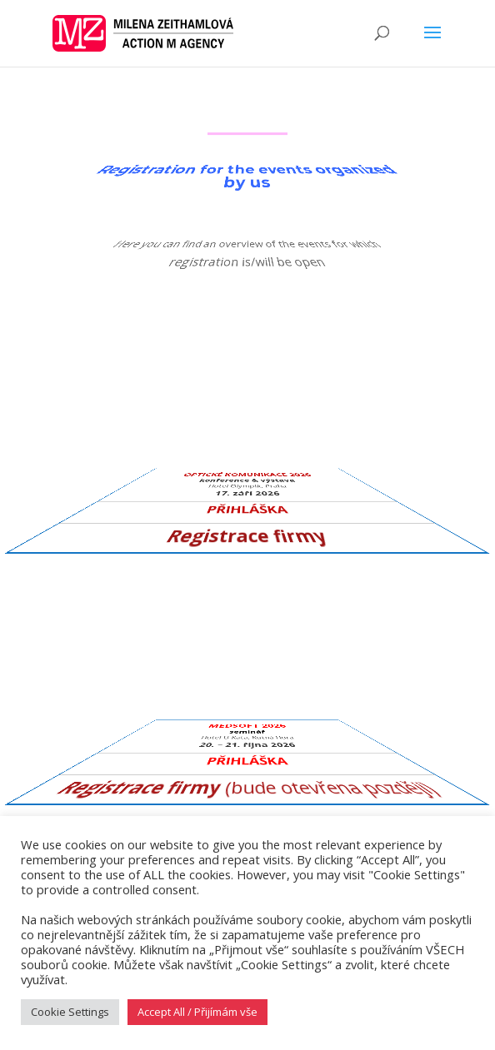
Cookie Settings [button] (70, 1011)
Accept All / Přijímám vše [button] (198, 1011)
